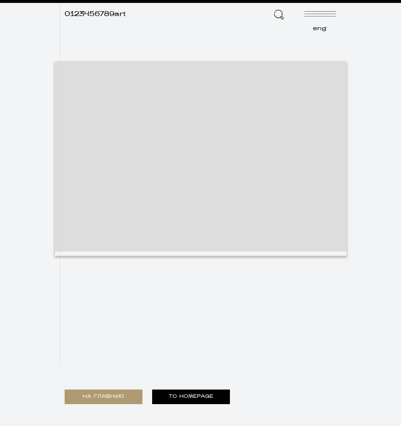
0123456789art (95, 14)
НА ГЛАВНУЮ (103, 396)
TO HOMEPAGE (191, 396)
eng (319, 29)
